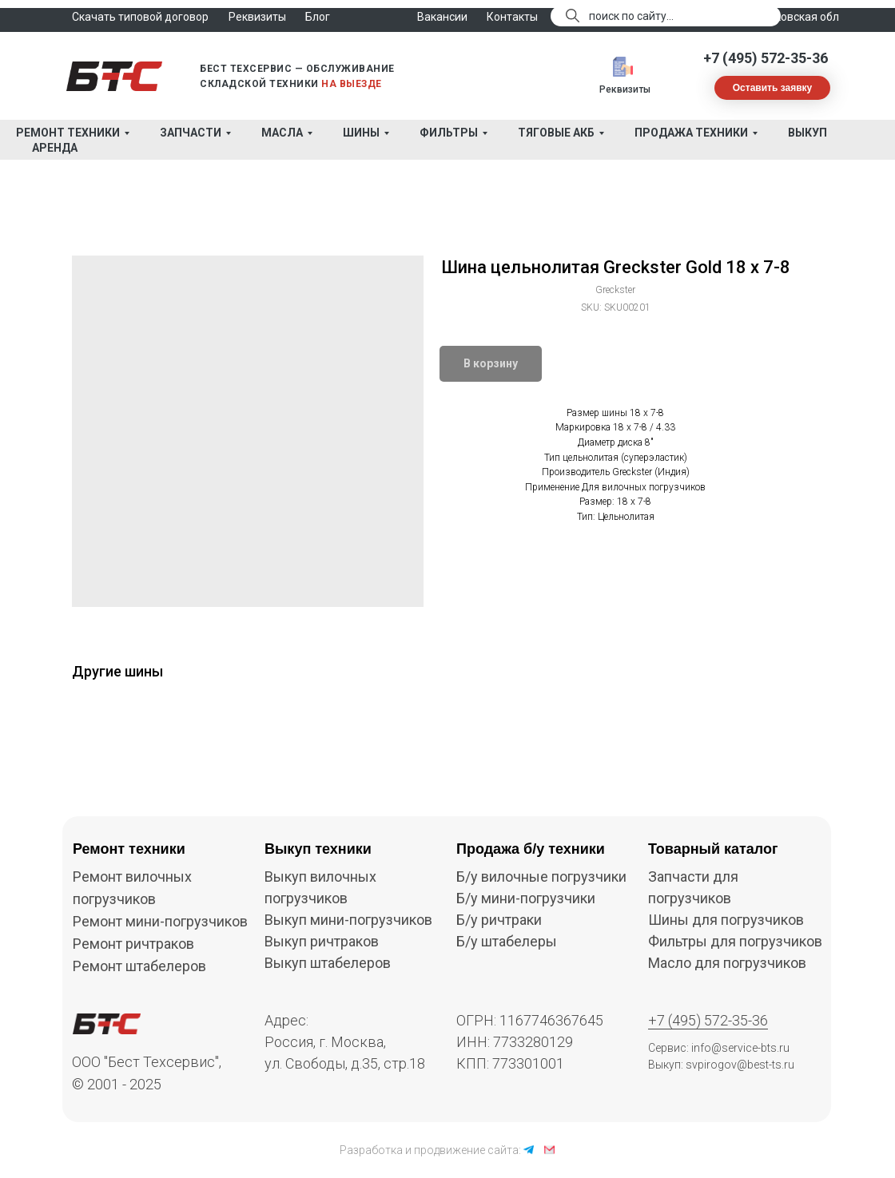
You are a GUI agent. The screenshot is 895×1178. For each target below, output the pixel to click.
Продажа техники (691, 132)
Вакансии (442, 16)
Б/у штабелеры (506, 941)
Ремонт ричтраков (133, 943)
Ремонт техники (68, 132)
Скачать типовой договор (140, 16)
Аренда (55, 147)
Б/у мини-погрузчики (525, 898)
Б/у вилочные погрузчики (541, 876)
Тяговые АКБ (556, 132)
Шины (361, 132)
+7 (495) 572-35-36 (765, 58)
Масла (282, 132)
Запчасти (190, 132)
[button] (772, 88)
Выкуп (807, 132)
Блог (317, 16)
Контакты (512, 16)
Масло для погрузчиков (727, 962)
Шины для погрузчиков (726, 919)
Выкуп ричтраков (322, 941)
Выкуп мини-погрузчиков (348, 919)
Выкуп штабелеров (328, 962)
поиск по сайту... (631, 16)
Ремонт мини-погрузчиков (160, 921)
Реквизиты (624, 89)
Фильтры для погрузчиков (735, 941)
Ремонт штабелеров (139, 966)
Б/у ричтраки (499, 919)
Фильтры (449, 132)
